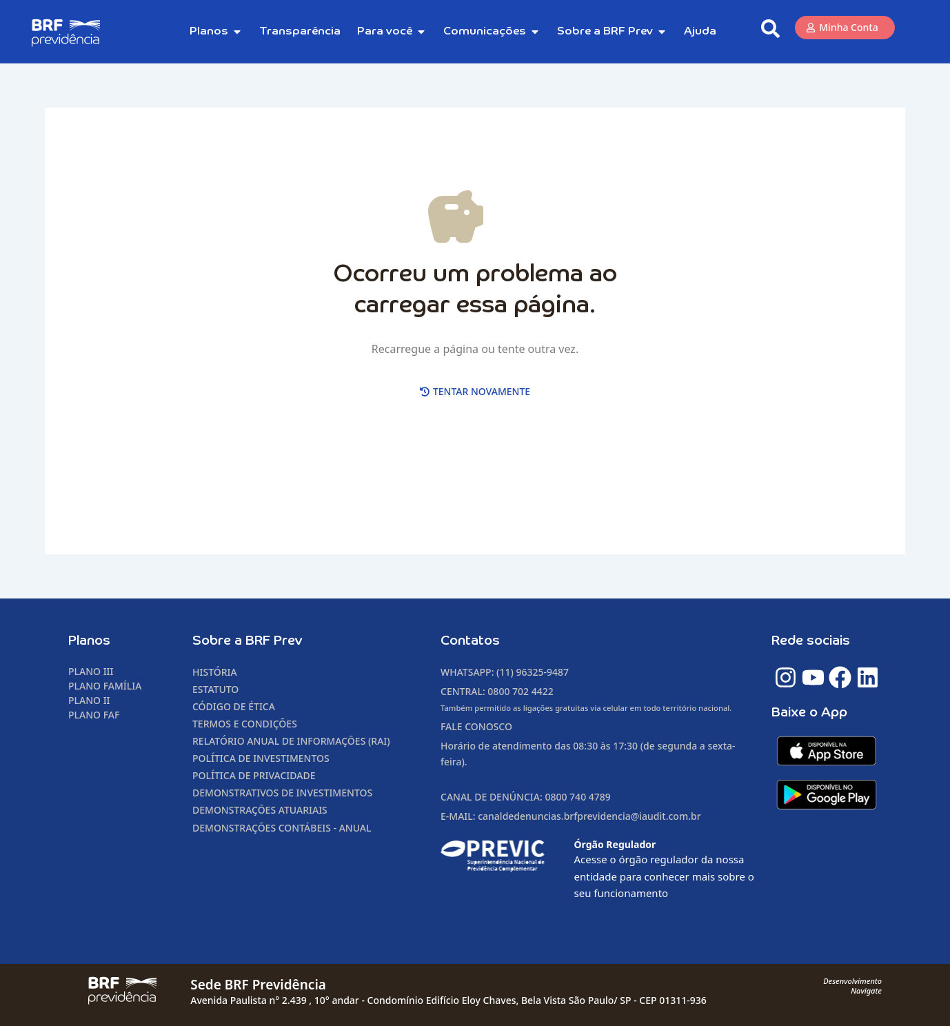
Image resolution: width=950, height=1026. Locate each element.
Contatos (470, 640)
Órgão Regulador (615, 844)
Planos (89, 640)
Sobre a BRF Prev (247, 640)
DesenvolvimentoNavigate (852, 986)
